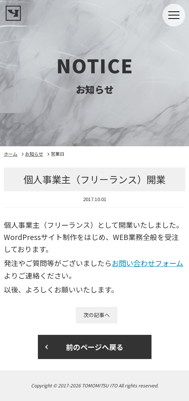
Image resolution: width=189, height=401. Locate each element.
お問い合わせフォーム (147, 263)
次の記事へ (96, 315)
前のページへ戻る (94, 347)
